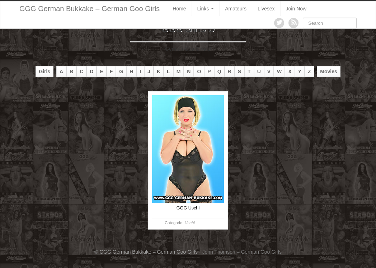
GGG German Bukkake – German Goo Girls (89, 9)
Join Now (296, 8)
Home (179, 8)
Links (205, 8)
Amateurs (235, 8)
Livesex (266, 8)
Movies (328, 71)
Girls (44, 71)
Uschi (189, 223)
